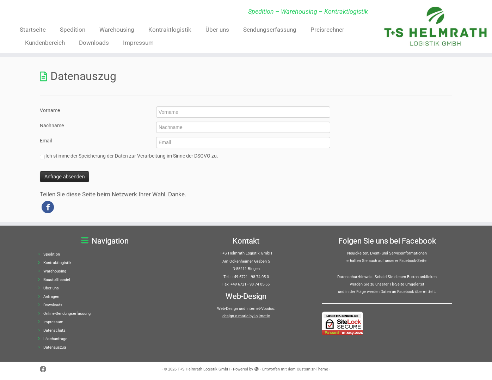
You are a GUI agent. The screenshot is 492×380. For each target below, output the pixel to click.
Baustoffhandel (56, 279)
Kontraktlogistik (169, 29)
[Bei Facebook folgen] (45, 369)
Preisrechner (327, 29)
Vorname (50, 110)
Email (46, 140)
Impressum (138, 42)
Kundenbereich (45, 42)
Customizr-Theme (312, 369)
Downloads (94, 42)
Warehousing (116, 29)
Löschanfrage (55, 339)
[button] (48, 207)
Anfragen (51, 296)
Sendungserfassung (269, 29)
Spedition (72, 29)
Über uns (217, 29)
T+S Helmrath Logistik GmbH (204, 369)
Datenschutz (54, 330)
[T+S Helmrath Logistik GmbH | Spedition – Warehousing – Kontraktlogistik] (435, 26)
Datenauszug (54, 347)
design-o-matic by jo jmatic (246, 316)
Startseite (33, 29)
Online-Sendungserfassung (67, 313)
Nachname (52, 125)
